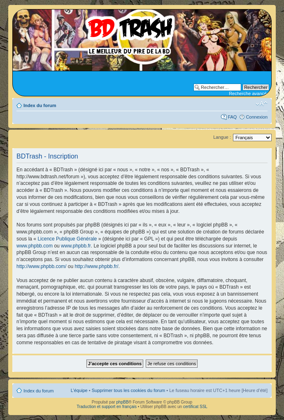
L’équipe (79, 390)
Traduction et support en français (107, 406)
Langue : (222, 137)
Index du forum (39, 105)
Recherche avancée (249, 93)
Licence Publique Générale (67, 239)
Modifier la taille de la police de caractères (262, 103)
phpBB (122, 402)
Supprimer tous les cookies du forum (128, 390)
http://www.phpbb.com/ (41, 266)
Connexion (257, 116)
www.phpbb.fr (76, 246)
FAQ (232, 116)
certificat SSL (195, 406)
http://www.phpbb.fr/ (96, 266)
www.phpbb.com (34, 246)
